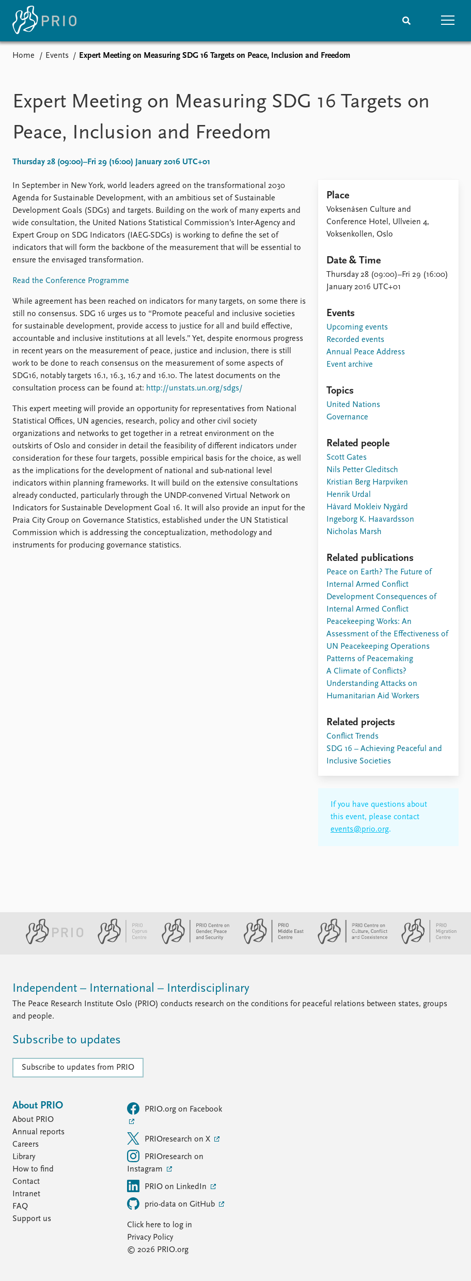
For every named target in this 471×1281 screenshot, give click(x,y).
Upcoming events (357, 327)
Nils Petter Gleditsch (362, 470)
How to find (33, 1169)
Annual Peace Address (365, 352)
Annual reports (38, 1132)
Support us (31, 1219)
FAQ (20, 1206)
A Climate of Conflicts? (366, 671)
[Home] (44, 20)
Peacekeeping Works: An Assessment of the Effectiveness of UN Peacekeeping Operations (387, 634)
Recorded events (355, 340)
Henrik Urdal (348, 495)
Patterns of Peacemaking (369, 659)
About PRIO (33, 1120)
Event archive (349, 365)
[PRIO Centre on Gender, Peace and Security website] (191, 942)
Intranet (26, 1194)
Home (23, 56)
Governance (347, 417)
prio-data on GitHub (172, 1203)
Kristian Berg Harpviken (367, 482)
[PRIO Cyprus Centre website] (118, 942)
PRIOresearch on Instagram (165, 1162)
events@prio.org (360, 829)
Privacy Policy (150, 1237)
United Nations (353, 405)
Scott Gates (346, 458)
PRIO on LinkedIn (168, 1186)
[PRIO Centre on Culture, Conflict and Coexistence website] (348, 942)
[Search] (406, 20)
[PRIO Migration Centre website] (423, 942)
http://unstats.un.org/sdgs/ (194, 388)
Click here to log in (159, 1225)
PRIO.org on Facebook (174, 1108)
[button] (447, 20)
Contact (26, 1182)
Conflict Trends (352, 736)
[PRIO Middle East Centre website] (269, 942)
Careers (25, 1145)
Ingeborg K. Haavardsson (370, 519)
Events (57, 56)
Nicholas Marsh (354, 532)
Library (23, 1157)
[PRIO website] (50, 942)
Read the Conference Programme (70, 281)
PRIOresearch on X (169, 1138)
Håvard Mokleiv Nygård (367, 507)
